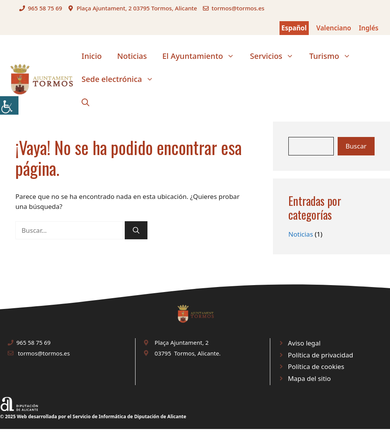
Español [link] (294, 27)
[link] (9, 105)
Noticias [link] (132, 56)
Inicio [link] (92, 56)
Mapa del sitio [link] (309, 378)
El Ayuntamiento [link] (202, 56)
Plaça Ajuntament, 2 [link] (182, 342)
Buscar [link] (356, 146)
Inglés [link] (368, 27)
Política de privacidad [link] (320, 355)
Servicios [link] (275, 56)
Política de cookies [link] (316, 366)
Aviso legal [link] (304, 343)
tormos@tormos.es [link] (237, 8)
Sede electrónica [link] (121, 79)
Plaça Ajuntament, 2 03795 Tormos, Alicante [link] (137, 8)
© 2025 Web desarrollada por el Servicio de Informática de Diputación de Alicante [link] (93, 416)
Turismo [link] (333, 56)
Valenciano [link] (334, 27)
